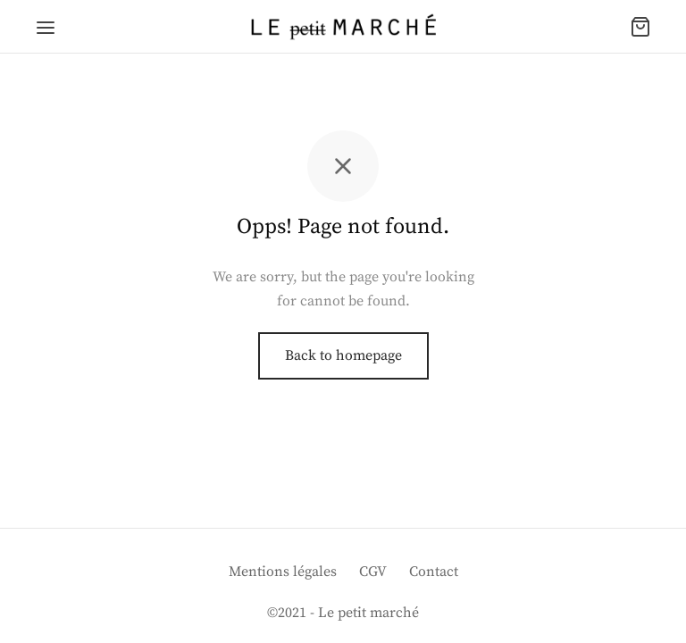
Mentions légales (283, 571)
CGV (373, 571)
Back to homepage (343, 355)
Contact (433, 571)
